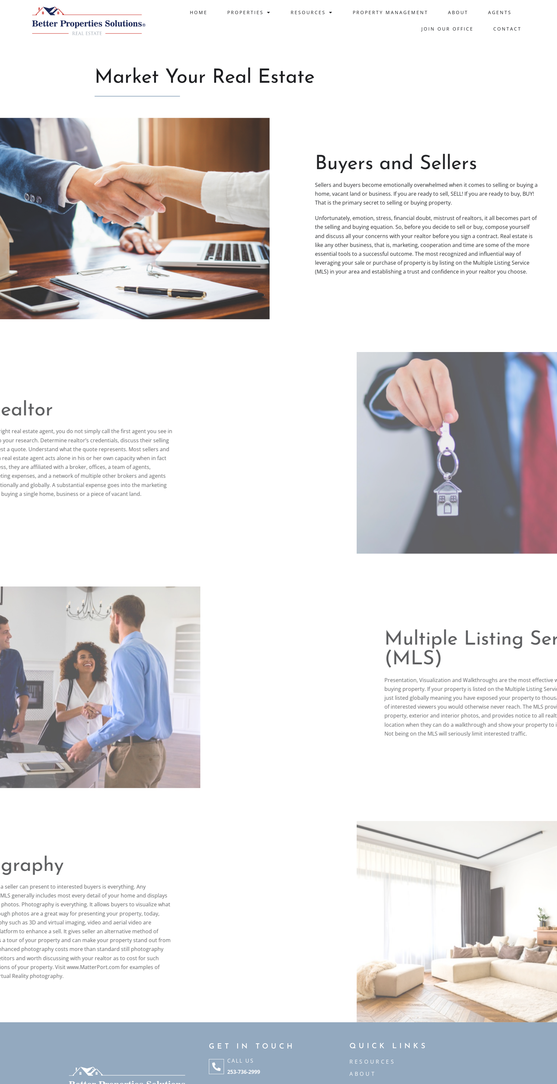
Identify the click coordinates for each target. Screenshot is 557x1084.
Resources (312, 12)
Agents (500, 12)
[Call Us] (216, 1066)
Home (199, 12)
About (458, 12)
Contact (507, 29)
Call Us (240, 1060)
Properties (249, 12)
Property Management (390, 12)
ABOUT (363, 1074)
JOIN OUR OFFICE (447, 29)
